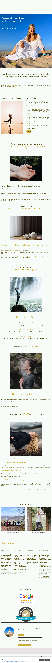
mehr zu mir (21, 635)
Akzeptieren (41, 659)
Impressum (16, 661)
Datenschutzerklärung (8, 661)
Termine (29, 131)
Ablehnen (48, 659)
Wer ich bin (13, 64)
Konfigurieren (23, 661)
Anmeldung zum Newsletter (25, 645)
